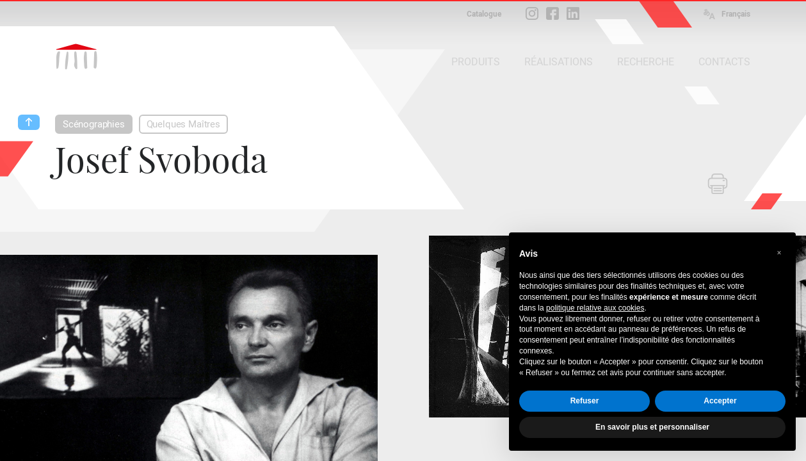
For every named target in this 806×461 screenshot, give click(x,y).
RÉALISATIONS (558, 62)
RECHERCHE (645, 62)
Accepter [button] (720, 400)
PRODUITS (475, 62)
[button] (779, 253)
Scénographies (94, 124)
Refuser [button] (584, 400)
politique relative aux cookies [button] (595, 307)
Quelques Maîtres (183, 124)
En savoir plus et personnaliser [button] (652, 427)
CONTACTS (724, 62)
